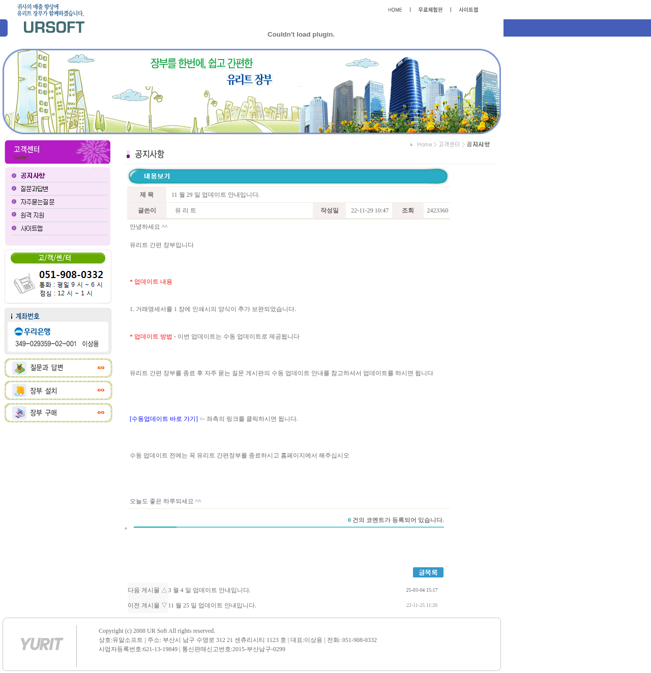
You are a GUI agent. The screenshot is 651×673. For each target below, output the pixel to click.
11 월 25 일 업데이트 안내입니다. (212, 605)
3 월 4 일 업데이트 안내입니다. (209, 590)
